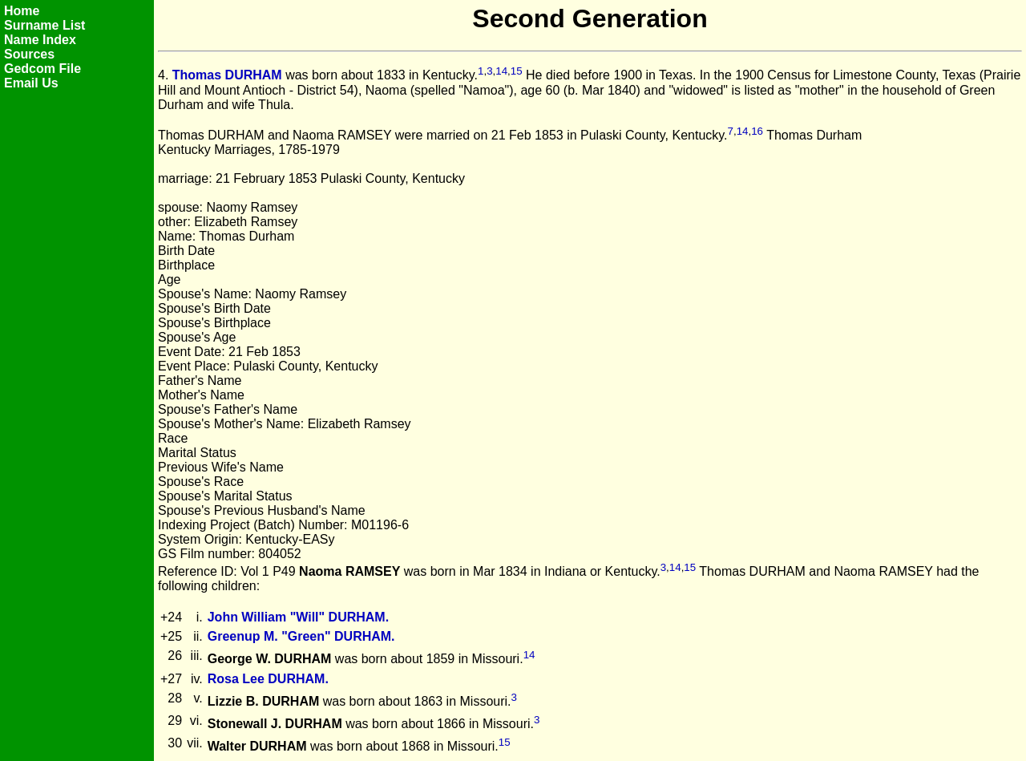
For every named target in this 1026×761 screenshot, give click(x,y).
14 (501, 71)
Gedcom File (42, 68)
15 (517, 71)
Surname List (44, 25)
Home (21, 11)
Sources (29, 54)
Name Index (40, 40)
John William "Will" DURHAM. (298, 617)
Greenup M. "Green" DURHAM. (301, 636)
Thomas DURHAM (227, 76)
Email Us (31, 83)
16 (757, 131)
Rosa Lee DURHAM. (268, 679)
